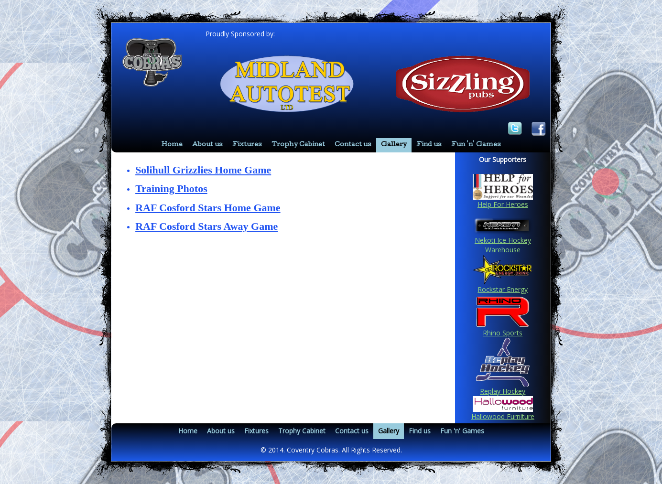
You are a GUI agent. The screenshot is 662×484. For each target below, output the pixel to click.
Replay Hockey (502, 391)
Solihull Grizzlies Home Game (203, 170)
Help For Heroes (503, 204)
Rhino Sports (502, 332)
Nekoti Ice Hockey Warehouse (503, 245)
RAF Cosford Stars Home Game (207, 208)
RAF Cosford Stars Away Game (206, 226)
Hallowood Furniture (502, 416)
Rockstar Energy (503, 289)
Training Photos (171, 188)
